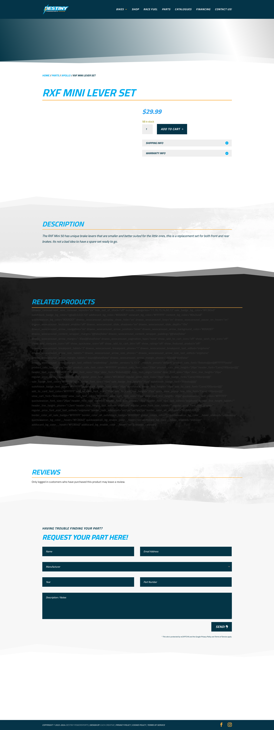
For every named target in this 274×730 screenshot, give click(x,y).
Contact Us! (223, 10)
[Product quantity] (147, 129)
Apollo (65, 75)
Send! (220, 627)
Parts (166, 10)
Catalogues (183, 10)
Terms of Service (221, 636)
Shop (135, 10)
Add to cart (170, 129)
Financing (203, 10)
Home (45, 75)
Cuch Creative (107, 725)
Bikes (120, 10)
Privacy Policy (206, 636)
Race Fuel (150, 10)
